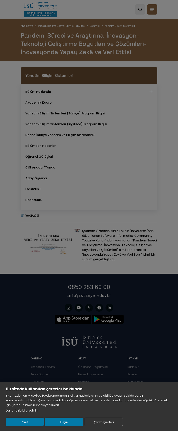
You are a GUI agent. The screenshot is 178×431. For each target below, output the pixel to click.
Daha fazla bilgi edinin (22, 410)
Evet (22, 422)
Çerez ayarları (92, 422)
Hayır (57, 422)
